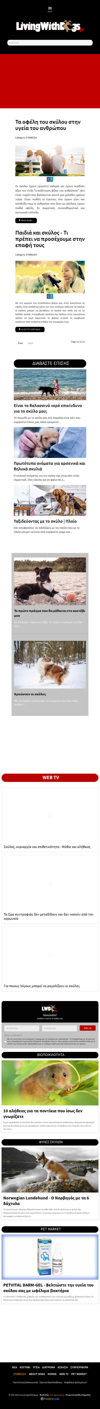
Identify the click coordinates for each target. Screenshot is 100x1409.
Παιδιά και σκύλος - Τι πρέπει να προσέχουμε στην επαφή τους (50, 239)
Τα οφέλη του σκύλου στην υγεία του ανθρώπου (47, 125)
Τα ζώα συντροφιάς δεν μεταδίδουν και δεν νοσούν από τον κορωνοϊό (48, 916)
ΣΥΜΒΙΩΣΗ (31, 137)
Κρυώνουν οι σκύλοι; (30, 694)
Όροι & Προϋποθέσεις (51, 1382)
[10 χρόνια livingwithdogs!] (50, 26)
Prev (20, 343)
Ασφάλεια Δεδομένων (75, 1382)
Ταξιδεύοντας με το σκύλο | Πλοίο (45, 521)
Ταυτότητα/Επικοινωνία (25, 1382)
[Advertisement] (50, 81)
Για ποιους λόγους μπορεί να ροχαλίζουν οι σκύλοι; (42, 986)
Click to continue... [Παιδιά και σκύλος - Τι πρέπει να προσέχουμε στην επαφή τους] (29, 329)
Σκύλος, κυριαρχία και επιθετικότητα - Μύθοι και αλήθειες (47, 846)
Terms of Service (13, 1035)
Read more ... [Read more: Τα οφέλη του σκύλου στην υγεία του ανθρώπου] (26, 220)
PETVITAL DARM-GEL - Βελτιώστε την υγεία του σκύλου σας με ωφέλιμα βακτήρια (48, 1287)
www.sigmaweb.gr (57, 1395)
